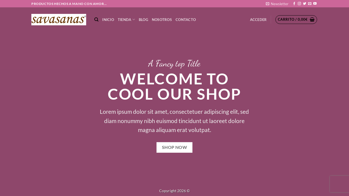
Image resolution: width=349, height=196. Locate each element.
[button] (277, 3)
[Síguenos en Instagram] (299, 4)
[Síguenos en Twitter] (304, 4)
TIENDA (126, 19)
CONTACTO (186, 19)
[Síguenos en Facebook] (294, 4)
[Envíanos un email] (309, 4)
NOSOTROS (162, 19)
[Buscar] (96, 19)
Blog (143, 19)
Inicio (108, 19)
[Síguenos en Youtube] (315, 4)
